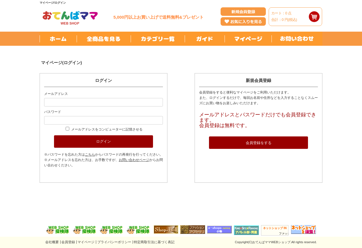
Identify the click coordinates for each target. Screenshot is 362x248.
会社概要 (52, 242)
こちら (90, 154)
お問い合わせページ (134, 160)
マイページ (85, 242)
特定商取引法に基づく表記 (154, 242)
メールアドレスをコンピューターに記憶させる (107, 129)
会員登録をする (259, 143)
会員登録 (68, 242)
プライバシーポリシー (114, 242)
